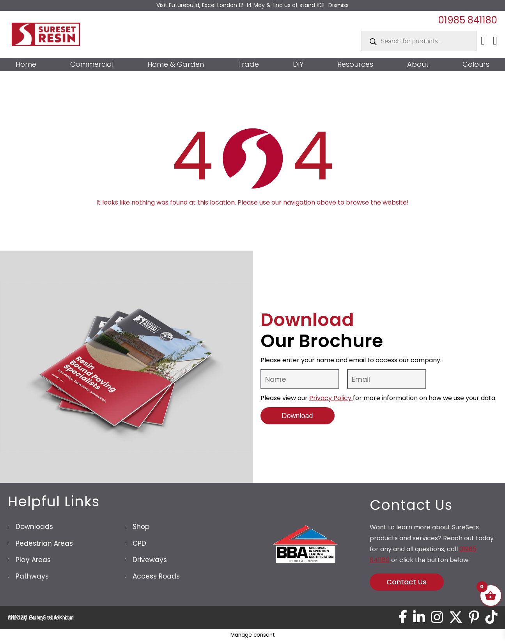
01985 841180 (467, 20)
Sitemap (60, 617)
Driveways (150, 559)
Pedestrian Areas (44, 543)
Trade (248, 64)
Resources (355, 64)
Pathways (32, 576)
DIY (298, 64)
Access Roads (156, 576)
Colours (475, 64)
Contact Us (406, 582)
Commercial (91, 64)
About (418, 64)
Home (26, 64)
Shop (141, 526)
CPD (139, 543)
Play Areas (33, 559)
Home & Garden (175, 64)
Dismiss (338, 5)
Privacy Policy (331, 398)
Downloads (34, 526)
